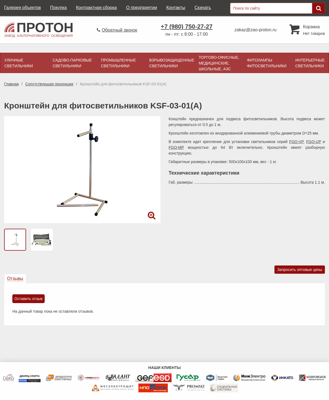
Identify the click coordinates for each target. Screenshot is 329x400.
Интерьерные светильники (310, 63)
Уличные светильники (18, 63)
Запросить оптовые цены (299, 269)
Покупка (58, 7)
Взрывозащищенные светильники (171, 63)
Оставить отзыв (29, 298)
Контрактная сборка (96, 7)
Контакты (175, 7)
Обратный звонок (119, 30)
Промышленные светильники (118, 63)
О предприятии (141, 7)
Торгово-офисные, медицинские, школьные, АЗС (219, 63)
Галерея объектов (22, 7)
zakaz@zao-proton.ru (255, 29)
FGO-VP (296, 141)
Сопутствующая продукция (49, 84)
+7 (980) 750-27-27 (186, 26)
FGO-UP (313, 141)
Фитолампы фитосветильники (267, 63)
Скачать (202, 7)
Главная (11, 84)
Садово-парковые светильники (72, 63)
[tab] (15, 279)
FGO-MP (176, 147)
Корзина (311, 26)
